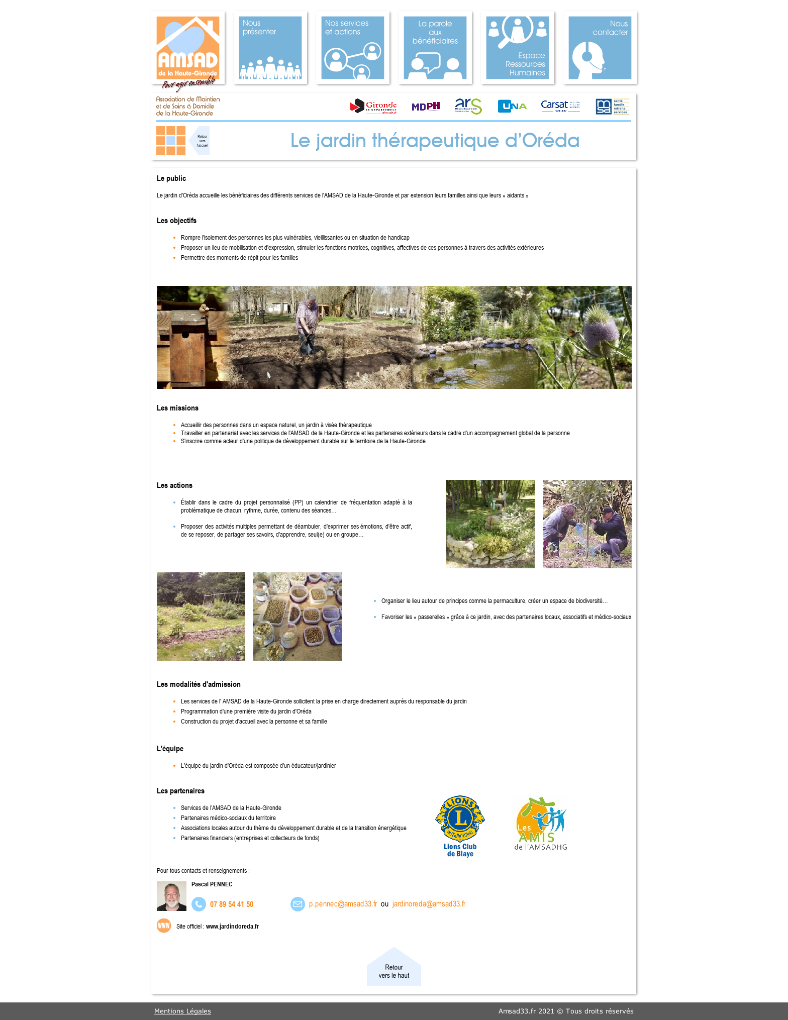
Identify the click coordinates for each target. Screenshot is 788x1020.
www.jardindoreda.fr (232, 926)
